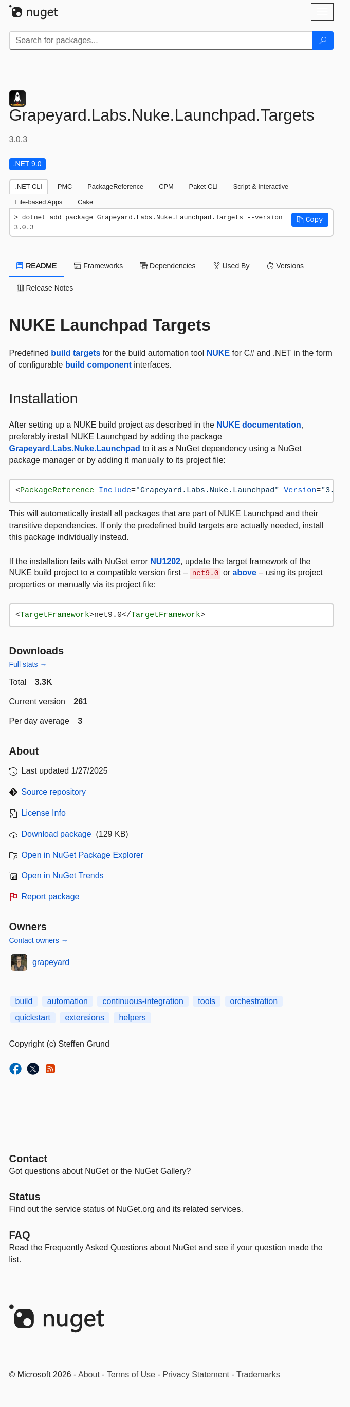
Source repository (54, 791)
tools (206, 1001)
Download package (56, 834)
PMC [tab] (65, 186)
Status (25, 1196)
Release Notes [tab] (45, 288)
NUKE (218, 353)
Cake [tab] (85, 202)
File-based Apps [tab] (39, 202)
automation (67, 1001)
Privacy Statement (195, 1374)
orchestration (254, 1001)
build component (98, 364)
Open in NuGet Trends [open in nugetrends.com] (63, 875)
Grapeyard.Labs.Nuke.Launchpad (74, 448)
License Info (44, 812)
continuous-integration (142, 1001)
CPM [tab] (166, 186)
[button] (309, 220)
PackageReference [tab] (115, 186)
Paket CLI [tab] (203, 186)
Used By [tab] (231, 266)
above (244, 572)
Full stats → (28, 664)
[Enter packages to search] (160, 40)
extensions (84, 1017)
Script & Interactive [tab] (260, 186)
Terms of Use (131, 1374)
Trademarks (258, 1374)
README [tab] (37, 266)
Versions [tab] (285, 266)
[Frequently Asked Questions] (19, 1235)
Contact (28, 1158)
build (24, 1001)
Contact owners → (38, 940)
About (89, 1374)
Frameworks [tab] (98, 266)
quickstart (32, 1017)
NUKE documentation (258, 424)
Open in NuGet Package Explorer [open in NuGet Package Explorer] (82, 855)
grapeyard (50, 962)
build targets (75, 353)
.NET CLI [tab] (28, 186)
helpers (132, 1017)
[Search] (323, 40)
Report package (51, 896)
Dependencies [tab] (167, 266)
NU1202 (165, 561)
